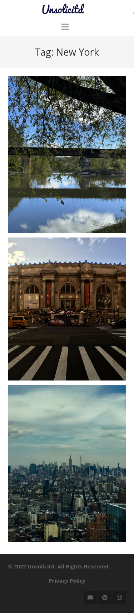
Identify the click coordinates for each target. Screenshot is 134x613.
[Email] (90, 597)
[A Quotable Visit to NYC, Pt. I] (67, 463)
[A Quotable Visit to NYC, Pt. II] (67, 308)
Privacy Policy (67, 580)
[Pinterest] (105, 597)
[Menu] (65, 27)
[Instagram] (119, 597)
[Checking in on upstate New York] (67, 154)
